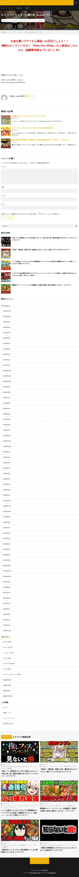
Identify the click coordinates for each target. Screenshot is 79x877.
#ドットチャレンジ (8, 805)
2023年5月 (6, 473)
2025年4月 (6, 349)
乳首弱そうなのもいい (70, 766)
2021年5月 (6, 603)
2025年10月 (7, 316)
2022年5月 (6, 538)
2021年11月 (7, 571)
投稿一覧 (29, 96)
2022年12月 (7, 500)
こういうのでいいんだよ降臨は (17, 845)
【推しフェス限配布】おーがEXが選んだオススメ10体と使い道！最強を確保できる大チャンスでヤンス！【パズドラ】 (19, 773)
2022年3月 (6, 549)
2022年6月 (6, 533)
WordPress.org (8, 723)
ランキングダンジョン (10, 674)
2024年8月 (6, 392)
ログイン (6, 707)
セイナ (5, 658)
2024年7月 (6, 397)
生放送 (5, 685)
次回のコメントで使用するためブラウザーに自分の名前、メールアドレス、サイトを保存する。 (31, 214)
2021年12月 (7, 565)
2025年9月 (6, 322)
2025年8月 (6, 327)
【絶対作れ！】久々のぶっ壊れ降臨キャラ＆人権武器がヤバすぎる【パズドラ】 (19, 851)
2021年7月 (6, 592)
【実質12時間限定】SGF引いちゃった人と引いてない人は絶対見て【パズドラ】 (58, 849)
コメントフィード (8, 718)
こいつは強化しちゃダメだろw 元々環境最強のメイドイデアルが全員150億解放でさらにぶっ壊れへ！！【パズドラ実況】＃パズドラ (19, 812)
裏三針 (41, 20)
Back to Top (39, 861)
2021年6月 (6, 598)
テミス (55, 766)
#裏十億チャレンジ (60, 805)
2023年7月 (6, 462)
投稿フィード (7, 713)
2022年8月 (6, 522)
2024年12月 (7, 370)
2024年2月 (6, 425)
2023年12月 (7, 435)
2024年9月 (6, 387)
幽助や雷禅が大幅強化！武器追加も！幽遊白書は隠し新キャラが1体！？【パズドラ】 (40, 140)
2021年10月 (7, 576)
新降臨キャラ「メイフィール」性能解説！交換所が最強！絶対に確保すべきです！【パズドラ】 (41, 285)
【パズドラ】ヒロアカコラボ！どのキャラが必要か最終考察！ (33, 128)
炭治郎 (27, 8)
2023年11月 (7, 441)
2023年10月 (7, 446)
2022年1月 (6, 560)
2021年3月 (6, 614)
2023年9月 (6, 452)
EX (73, 805)
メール (3, 195)
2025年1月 (6, 365)
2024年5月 (6, 408)
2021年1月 (6, 625)
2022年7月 (6, 527)
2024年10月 (7, 381)
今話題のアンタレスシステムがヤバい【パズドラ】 (29, 116)
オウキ (5, 642)
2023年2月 (6, 490)
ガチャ (5, 647)
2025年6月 (6, 338)
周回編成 (9, 768)
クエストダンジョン (31, 766)
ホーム (3, 8)
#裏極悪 (69, 805)
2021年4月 (6, 609)
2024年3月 (6, 419)
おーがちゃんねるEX (19, 766)
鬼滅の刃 (19, 8)
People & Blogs (7, 766)
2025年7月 (6, 332)
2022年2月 (6, 555)
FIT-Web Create (35, 873)
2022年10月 (7, 511)
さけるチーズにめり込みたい (55, 845)
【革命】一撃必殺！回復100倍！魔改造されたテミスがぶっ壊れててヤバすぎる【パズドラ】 (41, 249)
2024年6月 (6, 403)
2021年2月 (6, 620)
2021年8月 (6, 587)
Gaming (23, 20)
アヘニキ (29, 20)
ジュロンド (6, 653)
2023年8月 (6, 457)
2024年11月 (7, 376)
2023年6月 (6, 468)
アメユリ (12, 807)
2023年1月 (6, 495)
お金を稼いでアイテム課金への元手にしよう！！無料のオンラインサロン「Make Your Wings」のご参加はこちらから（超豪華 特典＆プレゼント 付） (40, 45)
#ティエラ (45, 805)
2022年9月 (6, 517)
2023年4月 (6, 479)
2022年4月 (6, 544)
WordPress (52, 873)
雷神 (4, 691)
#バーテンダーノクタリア (22, 805)
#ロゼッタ (51, 805)
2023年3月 (6, 484)
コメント (4, 166)
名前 (3, 187)
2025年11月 (7, 311)
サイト (3, 204)
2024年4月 (6, 414)
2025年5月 (6, 343)
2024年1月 (6, 430)
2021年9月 (6, 582)
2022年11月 (7, 506)
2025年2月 (6, 360)
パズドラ (10, 8)
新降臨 (5, 847)
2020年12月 (7, 630)
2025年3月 (6, 354)
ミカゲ (5, 669)
